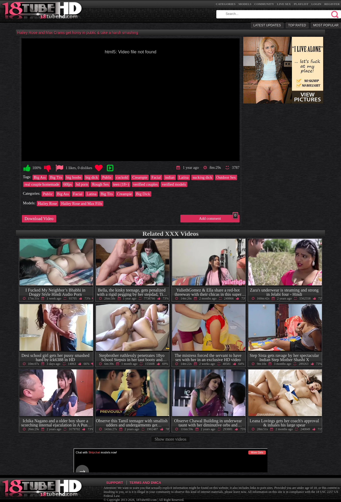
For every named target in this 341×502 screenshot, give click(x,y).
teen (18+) (121, 184)
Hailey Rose (47, 203)
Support (114, 483)
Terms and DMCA (145, 483)
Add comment (218, 218)
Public (107, 177)
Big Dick (143, 194)
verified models (174, 184)
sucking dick (202, 177)
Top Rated (297, 25)
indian (169, 177)
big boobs (73, 177)
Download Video (39, 218)
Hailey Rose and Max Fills (81, 203)
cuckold (122, 177)
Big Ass (40, 177)
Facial (156, 177)
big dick (92, 177)
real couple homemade (42, 184)
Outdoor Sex (226, 177)
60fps (67, 184)
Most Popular (326, 25)
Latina (184, 177)
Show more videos (170, 439)
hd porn (82, 184)
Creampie (139, 177)
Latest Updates (267, 25)
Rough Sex (100, 184)
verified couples (145, 184)
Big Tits (56, 177)
